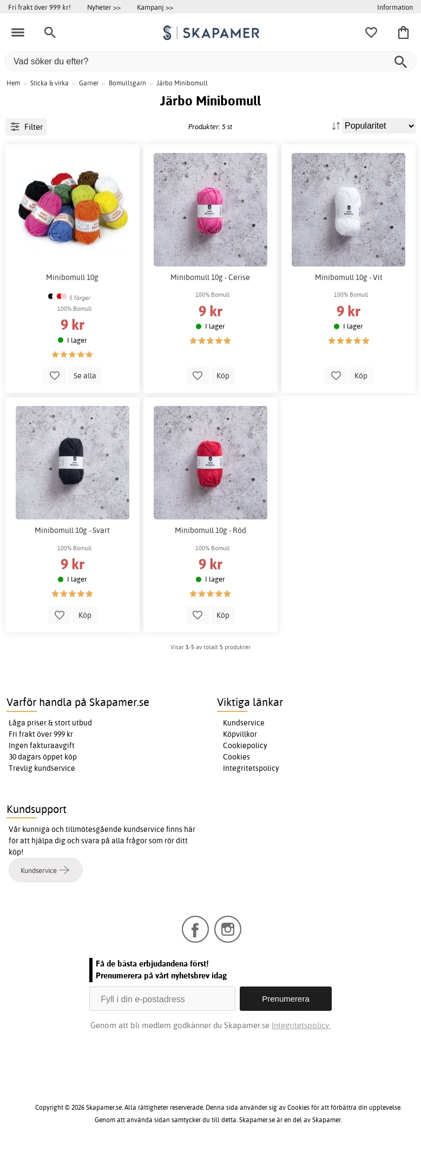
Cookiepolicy (245, 745)
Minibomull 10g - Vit (349, 277)
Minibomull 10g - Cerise (210, 277)
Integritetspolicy (251, 768)
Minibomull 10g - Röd (210, 530)
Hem (13, 83)
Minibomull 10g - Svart (72, 530)
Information (395, 7)
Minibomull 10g (72, 277)
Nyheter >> (104, 7)
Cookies (236, 757)
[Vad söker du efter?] (210, 61)
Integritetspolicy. (301, 1025)
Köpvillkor (240, 734)
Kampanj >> (155, 7)
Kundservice (244, 723)
